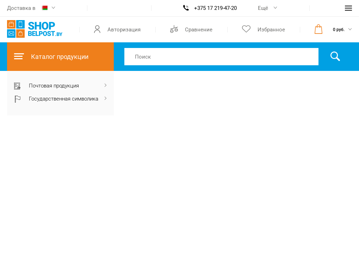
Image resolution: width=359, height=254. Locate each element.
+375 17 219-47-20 (215, 8)
